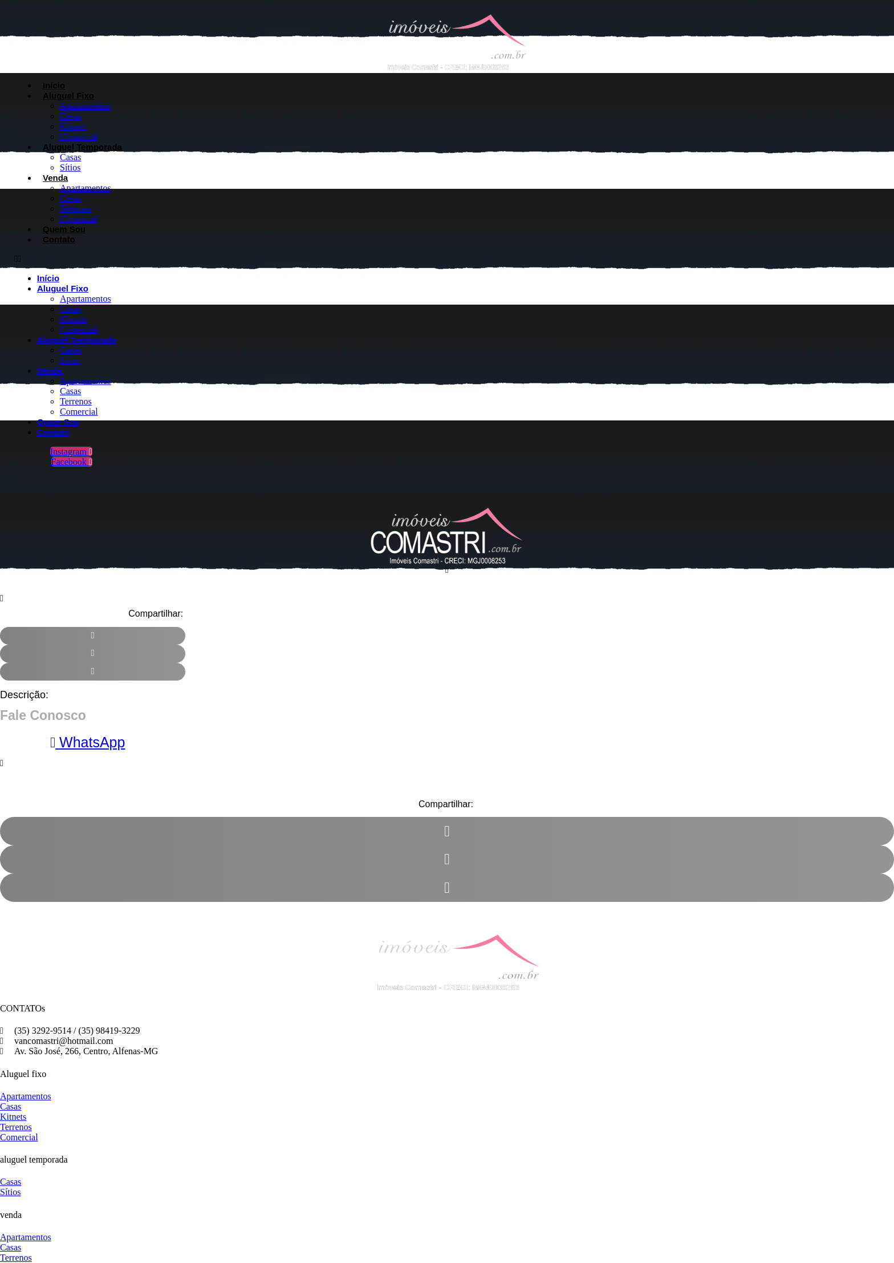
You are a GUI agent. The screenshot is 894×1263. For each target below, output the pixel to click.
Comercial (79, 136)
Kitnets (73, 126)
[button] (300, 259)
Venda (55, 178)
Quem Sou (64, 229)
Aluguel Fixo (68, 95)
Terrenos (76, 208)
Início (54, 85)
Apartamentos (85, 106)
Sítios (70, 167)
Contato (59, 239)
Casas (70, 116)
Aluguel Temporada (82, 147)
